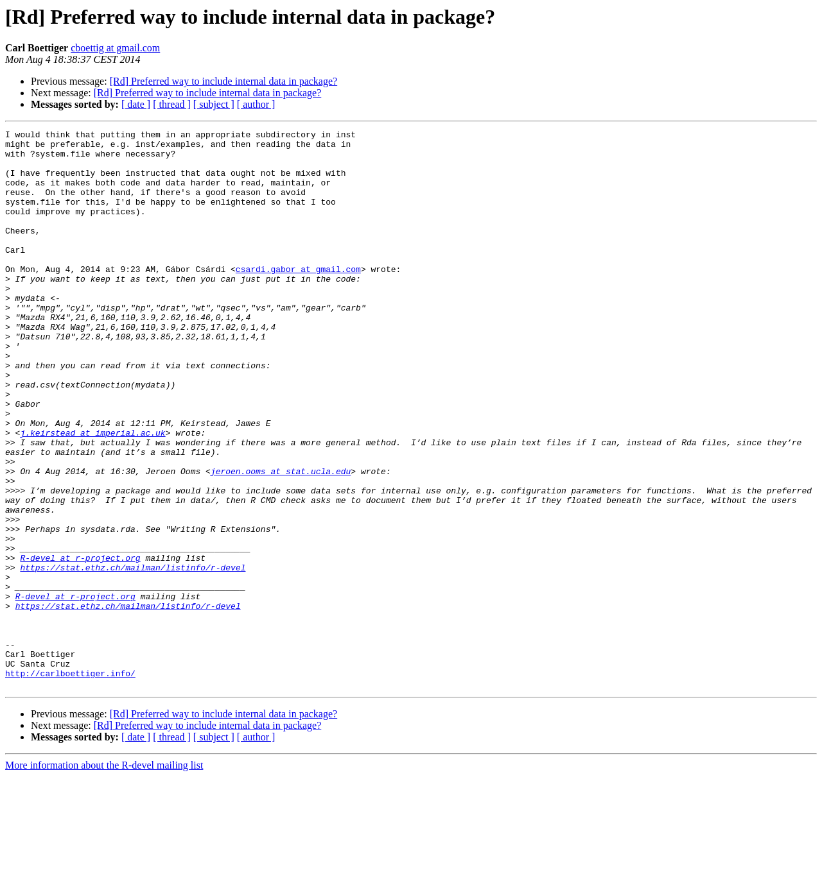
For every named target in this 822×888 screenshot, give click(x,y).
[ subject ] (213, 104)
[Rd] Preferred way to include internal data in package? (224, 81)
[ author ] (256, 104)
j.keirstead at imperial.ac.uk (92, 494)
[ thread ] (172, 104)
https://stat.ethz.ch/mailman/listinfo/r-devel (132, 656)
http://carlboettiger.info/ (70, 783)
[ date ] (135, 104)
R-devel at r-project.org (80, 644)
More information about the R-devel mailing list (104, 876)
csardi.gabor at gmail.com (298, 297)
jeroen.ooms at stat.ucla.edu (281, 540)
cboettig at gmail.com (115, 47)
